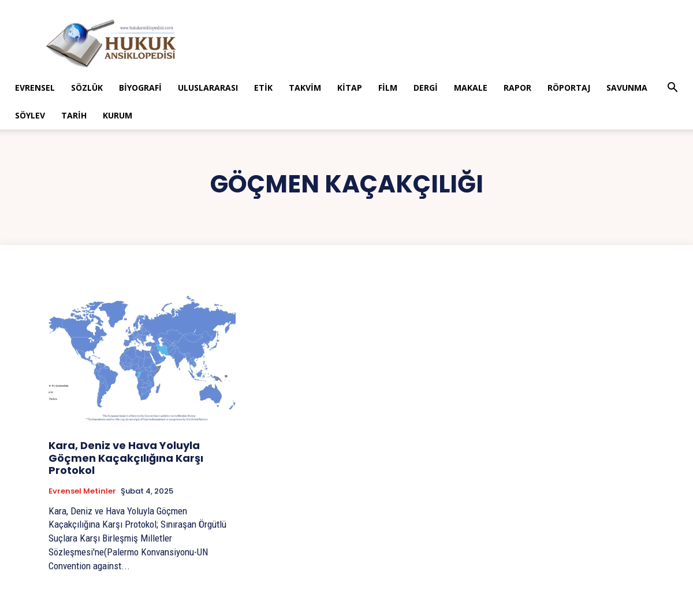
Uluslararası (208, 87)
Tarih (74, 115)
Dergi (425, 87)
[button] (672, 88)
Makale (470, 87)
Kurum (117, 115)
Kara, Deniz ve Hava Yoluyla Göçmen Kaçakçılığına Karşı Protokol (126, 457)
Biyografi (140, 87)
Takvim (305, 87)
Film (387, 87)
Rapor (517, 87)
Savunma (626, 87)
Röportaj (568, 87)
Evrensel (35, 87)
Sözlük (87, 87)
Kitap (349, 87)
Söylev (30, 115)
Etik (263, 87)
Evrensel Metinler (82, 491)
